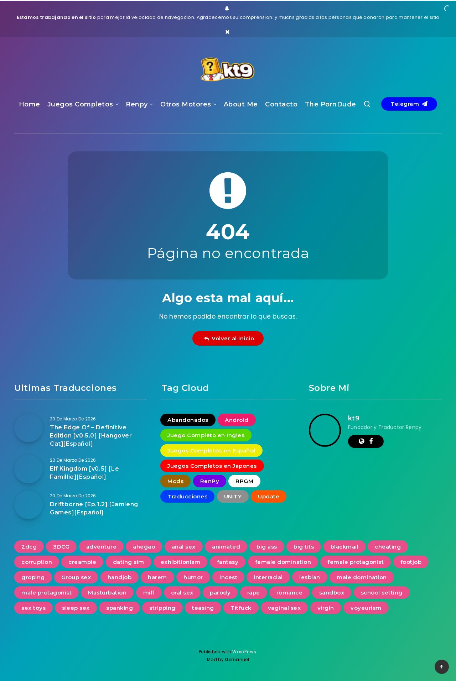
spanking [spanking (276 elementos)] (119, 607)
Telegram (409, 103)
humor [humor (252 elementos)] (193, 577)
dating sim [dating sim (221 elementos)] (128, 562)
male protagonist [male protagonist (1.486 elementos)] (46, 592)
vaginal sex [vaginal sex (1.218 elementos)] (284, 607)
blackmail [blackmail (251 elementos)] (345, 546)
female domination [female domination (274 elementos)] (283, 562)
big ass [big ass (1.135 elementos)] (266, 546)
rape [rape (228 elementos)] (253, 592)
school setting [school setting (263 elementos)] (382, 592)
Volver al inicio (229, 338)
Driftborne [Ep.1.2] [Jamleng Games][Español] (94, 508)
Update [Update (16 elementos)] (268, 496)
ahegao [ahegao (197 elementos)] (144, 546)
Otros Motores (185, 104)
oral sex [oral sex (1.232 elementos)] (182, 592)
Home (29, 104)
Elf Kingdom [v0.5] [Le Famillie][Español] (84, 472)
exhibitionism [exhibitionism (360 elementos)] (181, 562)
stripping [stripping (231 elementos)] (162, 607)
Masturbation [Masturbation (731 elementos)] (107, 592)
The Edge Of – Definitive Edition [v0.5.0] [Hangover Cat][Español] (91, 435)
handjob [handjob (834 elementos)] (120, 577)
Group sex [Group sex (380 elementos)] (76, 577)
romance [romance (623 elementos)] (289, 592)
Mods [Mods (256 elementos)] (175, 481)
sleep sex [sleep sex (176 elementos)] (76, 607)
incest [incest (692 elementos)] (228, 577)
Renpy (137, 104)
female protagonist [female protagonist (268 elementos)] (355, 562)
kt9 (354, 418)
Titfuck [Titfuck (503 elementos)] (241, 607)
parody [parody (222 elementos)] (220, 592)
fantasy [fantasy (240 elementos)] (228, 562)
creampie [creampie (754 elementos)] (82, 562)
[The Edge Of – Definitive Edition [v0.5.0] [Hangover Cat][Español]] (28, 428)
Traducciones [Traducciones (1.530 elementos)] (187, 496)
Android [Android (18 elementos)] (237, 420)
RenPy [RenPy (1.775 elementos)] (209, 481)
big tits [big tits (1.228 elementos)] (304, 546)
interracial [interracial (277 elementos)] (268, 577)
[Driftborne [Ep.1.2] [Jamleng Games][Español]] (28, 505)
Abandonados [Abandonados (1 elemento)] (187, 420)
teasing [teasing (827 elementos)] (203, 607)
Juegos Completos (80, 104)
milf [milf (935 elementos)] (149, 592)
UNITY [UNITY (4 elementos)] (233, 496)
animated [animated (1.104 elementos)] (226, 546)
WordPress (244, 652)
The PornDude (330, 104)
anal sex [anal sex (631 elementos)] (184, 546)
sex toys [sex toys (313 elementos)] (33, 607)
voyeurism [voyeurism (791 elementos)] (366, 607)
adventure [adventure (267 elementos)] (101, 546)
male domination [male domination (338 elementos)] (362, 577)
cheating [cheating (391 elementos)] (388, 546)
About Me (241, 104)
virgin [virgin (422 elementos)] (325, 607)
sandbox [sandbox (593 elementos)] (331, 592)
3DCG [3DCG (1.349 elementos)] (61, 546)
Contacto (281, 104)
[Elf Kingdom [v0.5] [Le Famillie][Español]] (28, 469)
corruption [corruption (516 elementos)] (36, 562)
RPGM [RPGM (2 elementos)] (244, 481)
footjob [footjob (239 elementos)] (411, 562)
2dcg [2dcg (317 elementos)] (29, 546)
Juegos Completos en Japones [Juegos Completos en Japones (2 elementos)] (212, 465)
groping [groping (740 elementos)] (33, 577)
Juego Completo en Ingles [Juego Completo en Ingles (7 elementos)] (205, 435)
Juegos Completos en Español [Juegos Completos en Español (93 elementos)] (211, 450)
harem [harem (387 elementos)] (157, 577)
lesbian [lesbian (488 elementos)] (309, 577)
